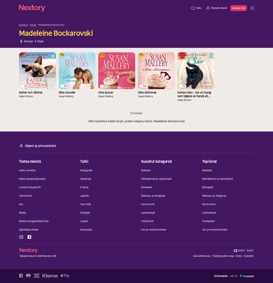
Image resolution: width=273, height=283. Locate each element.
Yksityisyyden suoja (223, 256)
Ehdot (239, 256)
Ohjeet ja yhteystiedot (37, 145)
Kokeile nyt (238, 8)
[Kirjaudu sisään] (216, 8)
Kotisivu (23, 25)
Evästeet (248, 256)
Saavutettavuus (201, 256)
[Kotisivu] (103, 8)
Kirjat (33, 25)
